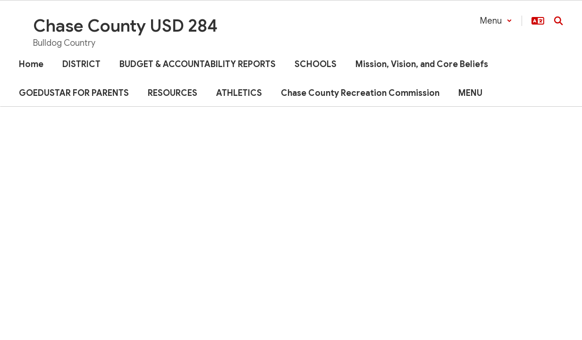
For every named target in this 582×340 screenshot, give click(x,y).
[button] (496, 21)
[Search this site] (558, 21)
